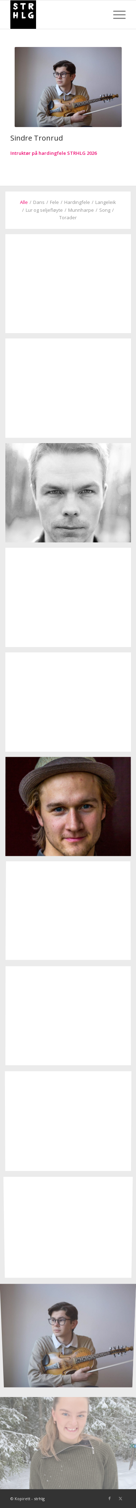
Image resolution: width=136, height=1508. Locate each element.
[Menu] (116, 14)
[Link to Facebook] (109, 1498)
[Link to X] (120, 1498)
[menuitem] (116, 14)
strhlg (39, 1498)
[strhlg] (56, 14)
